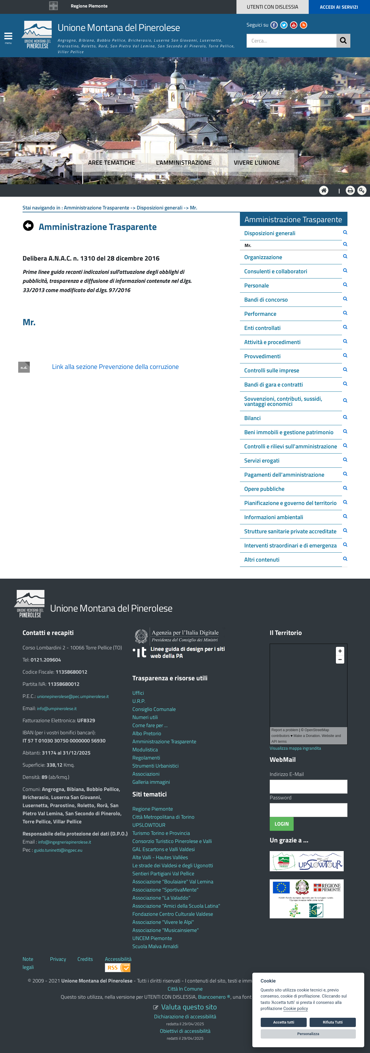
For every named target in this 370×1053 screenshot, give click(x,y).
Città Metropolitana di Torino (163, 817)
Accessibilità (118, 959)
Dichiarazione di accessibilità (185, 1016)
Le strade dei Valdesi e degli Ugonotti (172, 865)
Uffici (138, 693)
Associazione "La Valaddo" (161, 898)
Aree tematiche (111, 162)
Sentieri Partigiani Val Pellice (163, 873)
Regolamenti (146, 758)
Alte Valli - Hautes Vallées (160, 857)
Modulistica (145, 749)
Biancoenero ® (214, 997)
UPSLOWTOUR (148, 825)
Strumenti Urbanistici (155, 766)
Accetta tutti (283, 1022)
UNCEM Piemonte (152, 938)
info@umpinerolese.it (57, 708)
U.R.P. (138, 701)
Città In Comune (185, 989)
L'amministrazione (184, 162)
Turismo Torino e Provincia (161, 833)
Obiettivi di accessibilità (185, 1031)
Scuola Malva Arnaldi (155, 946)
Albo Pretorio (146, 733)
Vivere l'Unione (257, 162)
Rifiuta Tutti (333, 1022)
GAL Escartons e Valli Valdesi (163, 849)
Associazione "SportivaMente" (165, 890)
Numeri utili (145, 717)
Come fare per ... (150, 725)
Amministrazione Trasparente (164, 741)
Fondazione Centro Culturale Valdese (172, 914)
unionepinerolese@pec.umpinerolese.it (73, 696)
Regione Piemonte (89, 5)
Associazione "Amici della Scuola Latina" (176, 906)
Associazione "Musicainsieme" (165, 930)
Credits (85, 959)
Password (281, 797)
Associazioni (146, 774)
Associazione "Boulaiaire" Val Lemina (172, 881)
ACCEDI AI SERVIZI (339, 6)
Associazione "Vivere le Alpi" (163, 922)
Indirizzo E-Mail (287, 774)
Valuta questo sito (189, 1006)
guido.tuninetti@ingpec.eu (58, 850)
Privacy (58, 959)
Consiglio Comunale (154, 709)
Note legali (28, 963)
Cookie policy (295, 1008)
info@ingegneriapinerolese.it (64, 842)
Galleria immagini (151, 782)
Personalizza (308, 1034)
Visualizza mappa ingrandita (295, 748)
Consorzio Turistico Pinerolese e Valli (172, 841)
